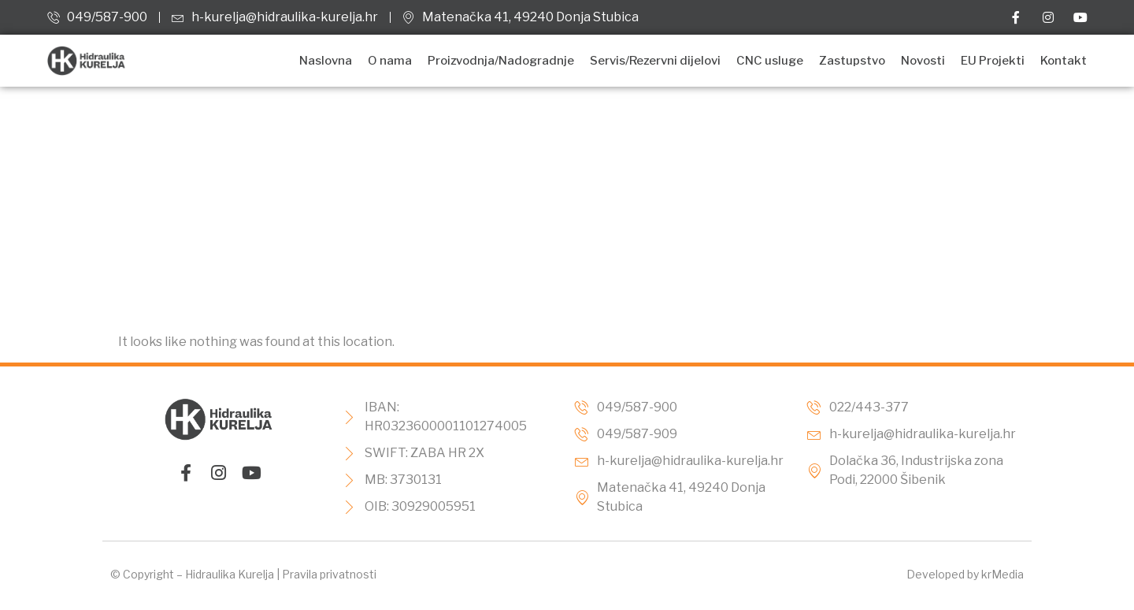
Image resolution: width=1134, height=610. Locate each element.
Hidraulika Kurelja (229, 574)
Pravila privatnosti (329, 574)
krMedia (1002, 574)
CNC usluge (769, 61)
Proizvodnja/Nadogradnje (501, 61)
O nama (390, 61)
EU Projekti (993, 61)
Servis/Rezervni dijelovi (655, 61)
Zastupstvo (852, 61)
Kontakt (1063, 61)
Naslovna (325, 61)
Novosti (923, 61)
